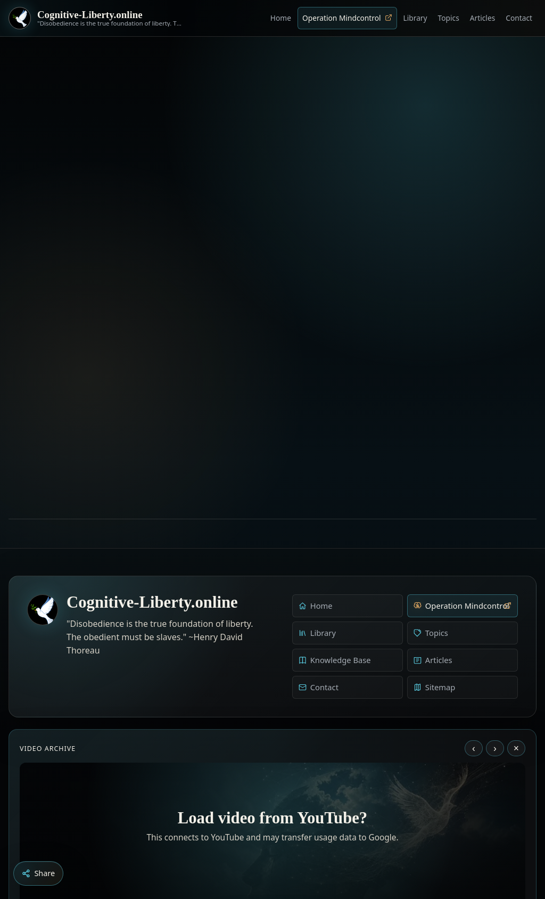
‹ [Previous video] (473, 595)
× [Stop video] (516, 595)
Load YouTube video (273, 770)
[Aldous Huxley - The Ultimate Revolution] (256, 840)
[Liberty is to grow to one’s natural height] (282, 840)
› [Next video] (495, 595)
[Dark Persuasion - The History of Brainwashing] (293, 840)
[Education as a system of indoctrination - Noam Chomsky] (271, 840)
